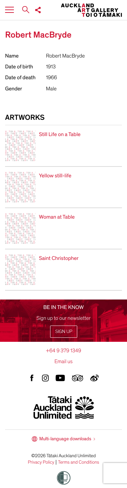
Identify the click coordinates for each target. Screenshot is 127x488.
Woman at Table (57, 217)
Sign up (63, 331)
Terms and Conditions (78, 462)
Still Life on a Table (60, 134)
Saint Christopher (59, 258)
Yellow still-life (55, 175)
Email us (64, 361)
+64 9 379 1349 (63, 350)
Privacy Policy (41, 462)
